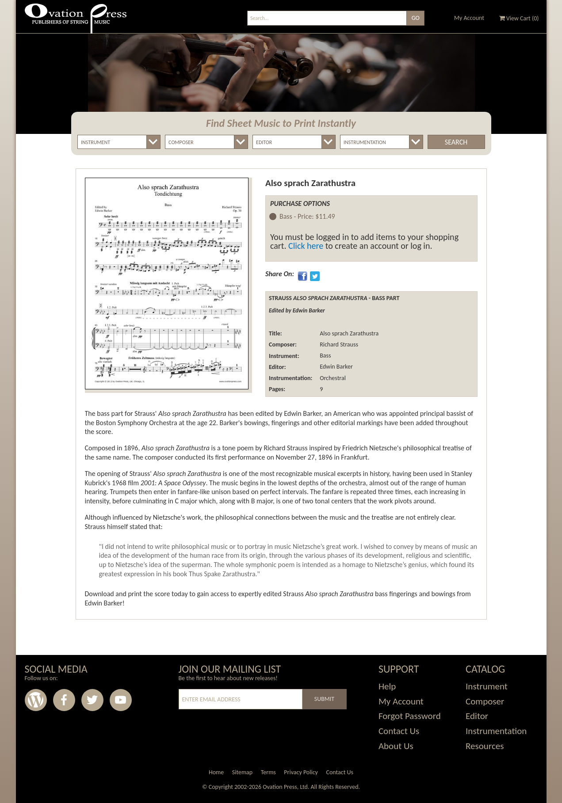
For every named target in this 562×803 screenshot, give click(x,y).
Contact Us (398, 731)
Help (387, 686)
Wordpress (36, 700)
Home (216, 772)
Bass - (307, 217)
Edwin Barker (335, 367)
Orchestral (332, 378)
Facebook (64, 700)
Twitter (92, 700)
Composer (485, 701)
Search (456, 142)
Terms (268, 772)
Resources (485, 746)
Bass (324, 356)
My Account (469, 18)
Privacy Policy (301, 772)
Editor (477, 716)
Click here (305, 245)
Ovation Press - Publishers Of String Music (75, 22)
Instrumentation (496, 731)
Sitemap (242, 772)
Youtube (121, 700)
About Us (395, 746)
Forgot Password (409, 716)
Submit (324, 699)
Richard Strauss (338, 344)
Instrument (487, 686)
